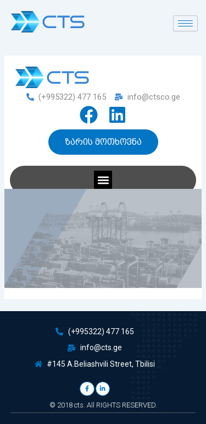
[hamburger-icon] (185, 23)
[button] (103, 180)
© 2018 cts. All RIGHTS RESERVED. (103, 405)
